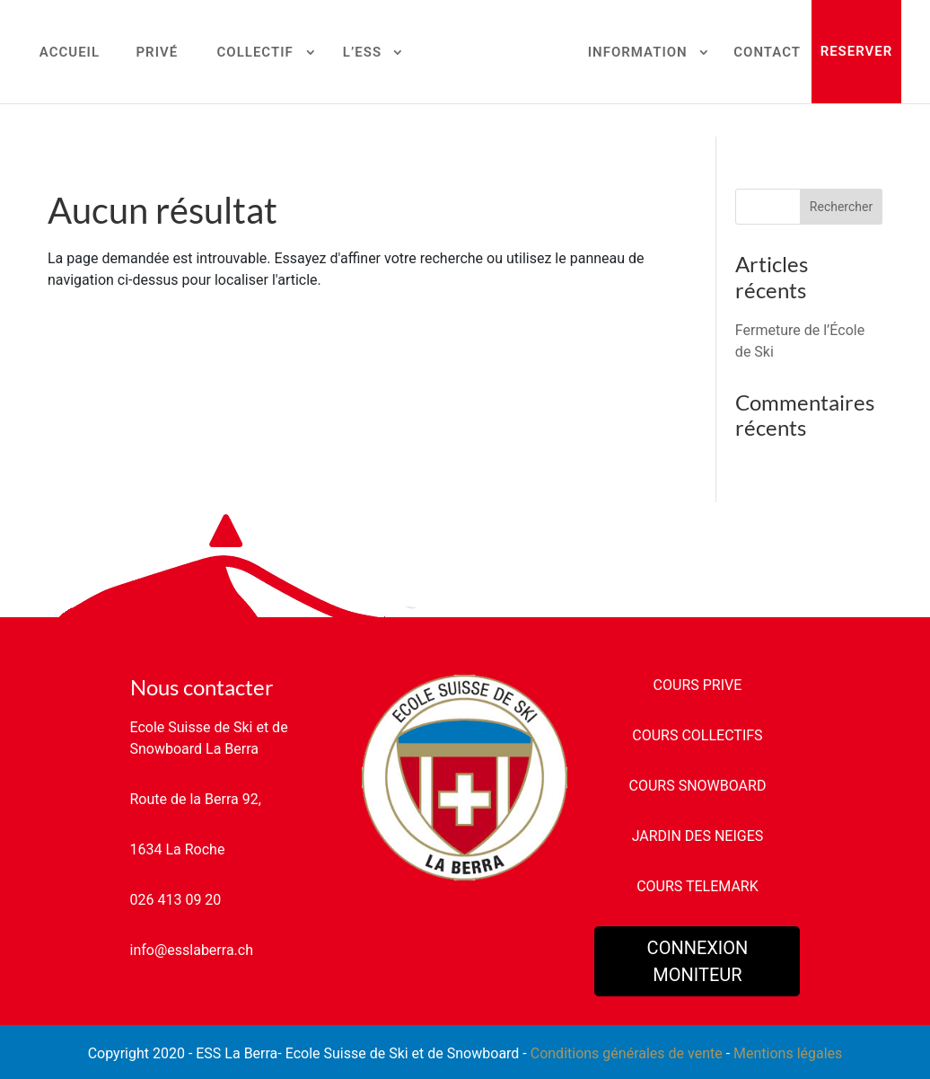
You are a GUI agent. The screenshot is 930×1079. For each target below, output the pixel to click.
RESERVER (856, 51)
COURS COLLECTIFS (697, 735)
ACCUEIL (69, 53)
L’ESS (362, 53)
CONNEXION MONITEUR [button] (698, 961)
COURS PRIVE (698, 685)
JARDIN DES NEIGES (698, 836)
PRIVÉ (157, 53)
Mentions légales (787, 1053)
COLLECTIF (255, 53)
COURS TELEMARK (697, 886)
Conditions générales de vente (627, 1053)
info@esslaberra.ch (191, 950)
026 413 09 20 (176, 899)
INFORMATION (638, 53)
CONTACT (767, 53)
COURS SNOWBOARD (698, 785)
